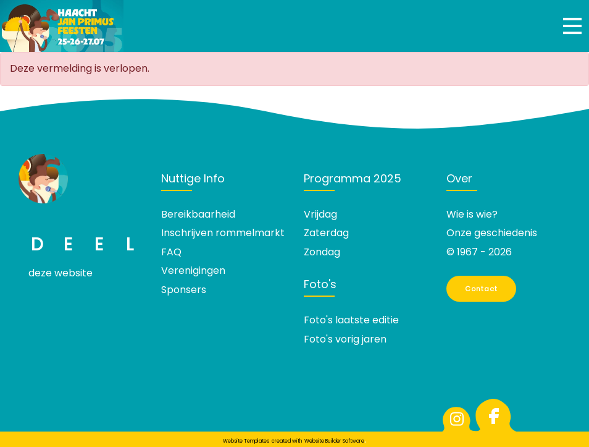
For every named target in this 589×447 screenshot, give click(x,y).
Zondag (322, 252)
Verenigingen (193, 270)
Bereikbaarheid (198, 214)
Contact (481, 289)
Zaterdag (326, 233)
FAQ (171, 252)
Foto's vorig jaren (345, 339)
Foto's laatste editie (351, 320)
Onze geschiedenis (491, 233)
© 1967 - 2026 (479, 252)
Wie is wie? (472, 214)
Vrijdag (320, 214)
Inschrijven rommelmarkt (223, 233)
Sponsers (183, 290)
